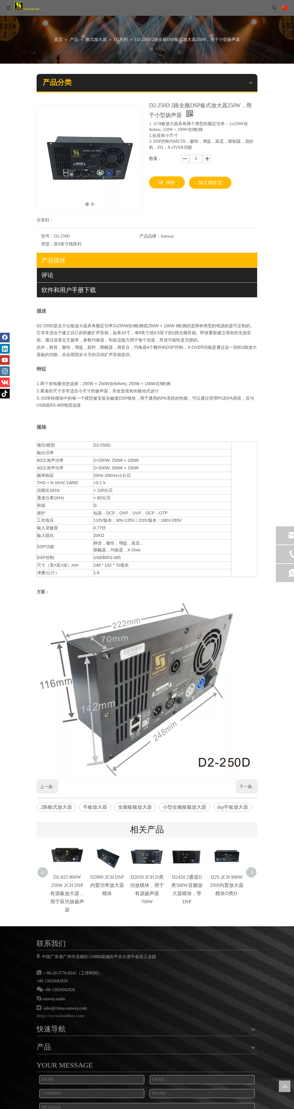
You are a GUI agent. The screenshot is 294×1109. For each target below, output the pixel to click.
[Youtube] (5, 360)
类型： (47, 244)
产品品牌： (150, 236)
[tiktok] (5, 393)
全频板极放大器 (135, 807)
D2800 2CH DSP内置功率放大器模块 (107, 885)
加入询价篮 (210, 182)
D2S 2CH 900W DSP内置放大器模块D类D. (226, 885)
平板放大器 (95, 807)
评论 (47, 275)
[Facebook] (5, 337)
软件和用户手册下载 (68, 290)
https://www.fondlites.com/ (61, 1016)
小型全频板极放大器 (184, 807)
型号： (47, 236)
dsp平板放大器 (232, 807)
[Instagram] (5, 371)
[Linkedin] (5, 349)
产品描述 (53, 260)
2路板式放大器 (56, 807)
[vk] (5, 382)
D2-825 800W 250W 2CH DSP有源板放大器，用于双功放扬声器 (67, 893)
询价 (166, 182)
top (284, 1086)
